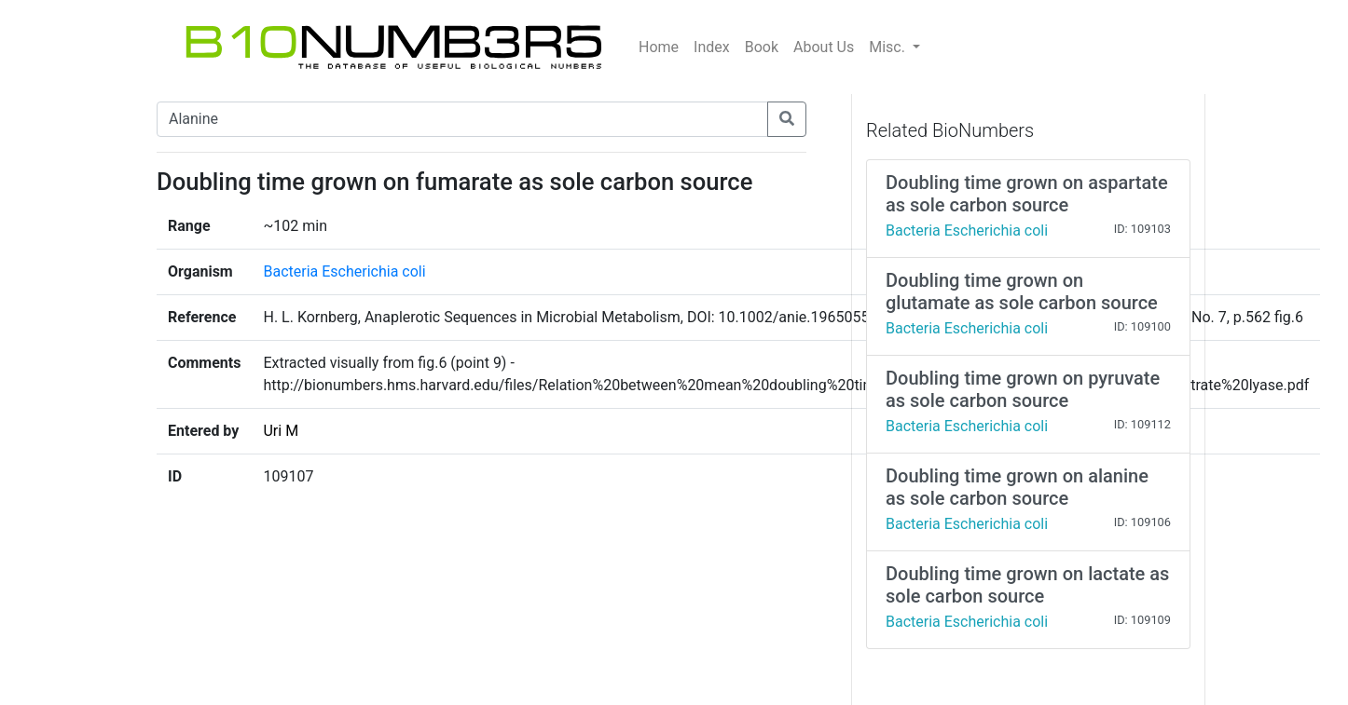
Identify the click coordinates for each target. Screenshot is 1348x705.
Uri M (280, 431)
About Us (823, 47)
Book (761, 47)
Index (712, 47)
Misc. (889, 47)
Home (659, 47)
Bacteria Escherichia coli (344, 271)
